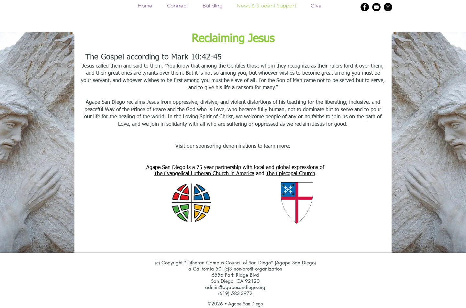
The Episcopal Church (290, 173)
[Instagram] (388, 7)
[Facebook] (365, 7)
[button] (212, 6)
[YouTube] (376, 7)
